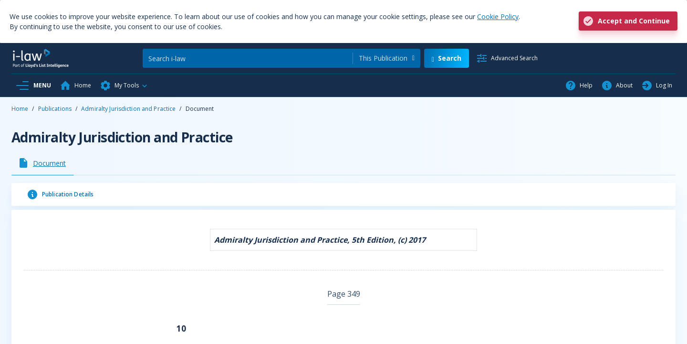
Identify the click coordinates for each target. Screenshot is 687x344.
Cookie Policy (498, 16)
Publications (55, 109)
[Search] (248, 58)
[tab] (42, 162)
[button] (124, 85)
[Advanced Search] (507, 58)
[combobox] (386, 58)
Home (19, 109)
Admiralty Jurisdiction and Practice (128, 109)
